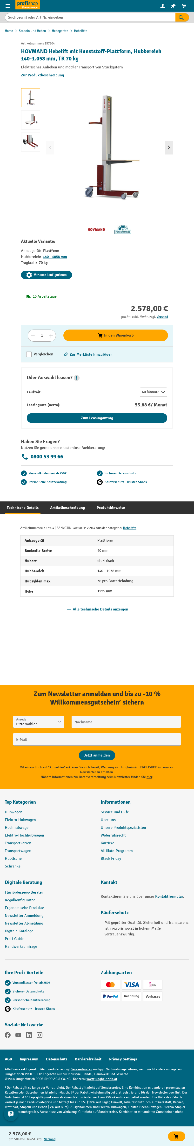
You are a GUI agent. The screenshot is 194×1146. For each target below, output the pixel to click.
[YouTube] (18, 1036)
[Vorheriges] (50, 147)
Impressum (29, 1059)
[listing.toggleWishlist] (88, 354)
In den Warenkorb (115, 335)
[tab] (22, 507)
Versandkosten (81, 1069)
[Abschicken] (97, 755)
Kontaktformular (169, 896)
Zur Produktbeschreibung (42, 75)
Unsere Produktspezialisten (123, 827)
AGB (8, 1059)
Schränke (12, 866)
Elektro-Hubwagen (20, 820)
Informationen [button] (116, 802)
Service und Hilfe (115, 812)
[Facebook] (8, 1036)
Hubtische (13, 858)
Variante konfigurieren (46, 275)
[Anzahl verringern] (33, 336)
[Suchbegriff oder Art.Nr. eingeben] (90, 17)
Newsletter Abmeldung (24, 923)
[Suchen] (182, 17)
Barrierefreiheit (88, 1059)
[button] (76, 378)
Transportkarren (18, 843)
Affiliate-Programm (117, 851)
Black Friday (111, 858)
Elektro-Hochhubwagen (24, 835)
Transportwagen (18, 851)
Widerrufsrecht (113, 835)
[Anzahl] (42, 336)
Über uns (108, 820)
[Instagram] (39, 1036)
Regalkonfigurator (20, 900)
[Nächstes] (169, 147)
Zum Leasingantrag (97, 418)
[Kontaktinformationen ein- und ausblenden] (11, 1114)
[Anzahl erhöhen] (51, 336)
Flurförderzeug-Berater (24, 892)
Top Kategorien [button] (20, 802)
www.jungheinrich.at (102, 1079)
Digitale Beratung (23, 882)
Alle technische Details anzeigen (100, 609)
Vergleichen (43, 354)
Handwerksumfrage (21, 946)
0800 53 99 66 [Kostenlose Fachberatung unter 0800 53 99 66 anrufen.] (42, 457)
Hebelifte (129, 528)
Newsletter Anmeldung (24, 915)
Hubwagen (13, 812)
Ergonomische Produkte (24, 908)
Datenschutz (56, 1059)
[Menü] (7, 6)
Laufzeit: (34, 392)
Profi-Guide (14, 939)
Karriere (107, 843)
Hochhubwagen (18, 827)
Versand (162, 317)
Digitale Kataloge (19, 931)
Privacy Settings (123, 1059)
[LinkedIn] (29, 1036)
